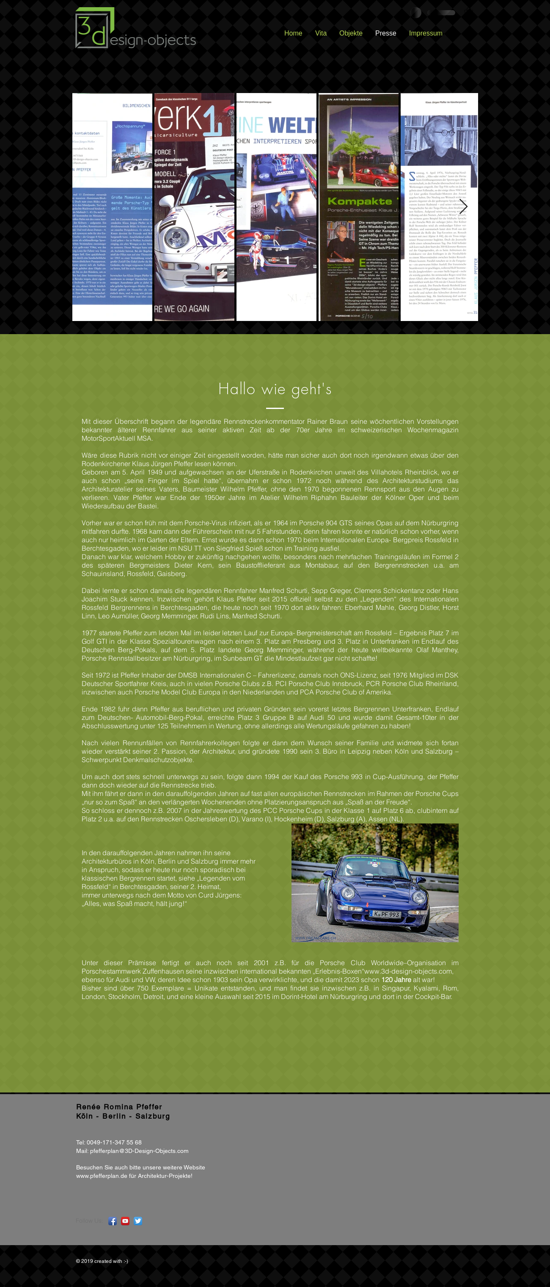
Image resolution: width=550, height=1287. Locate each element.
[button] (469, 12)
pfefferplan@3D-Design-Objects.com (139, 1150)
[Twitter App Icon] (138, 1221)
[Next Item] (463, 207)
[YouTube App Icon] (125, 1221)
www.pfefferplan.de (101, 1175)
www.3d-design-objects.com (408, 971)
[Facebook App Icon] (112, 1221)
